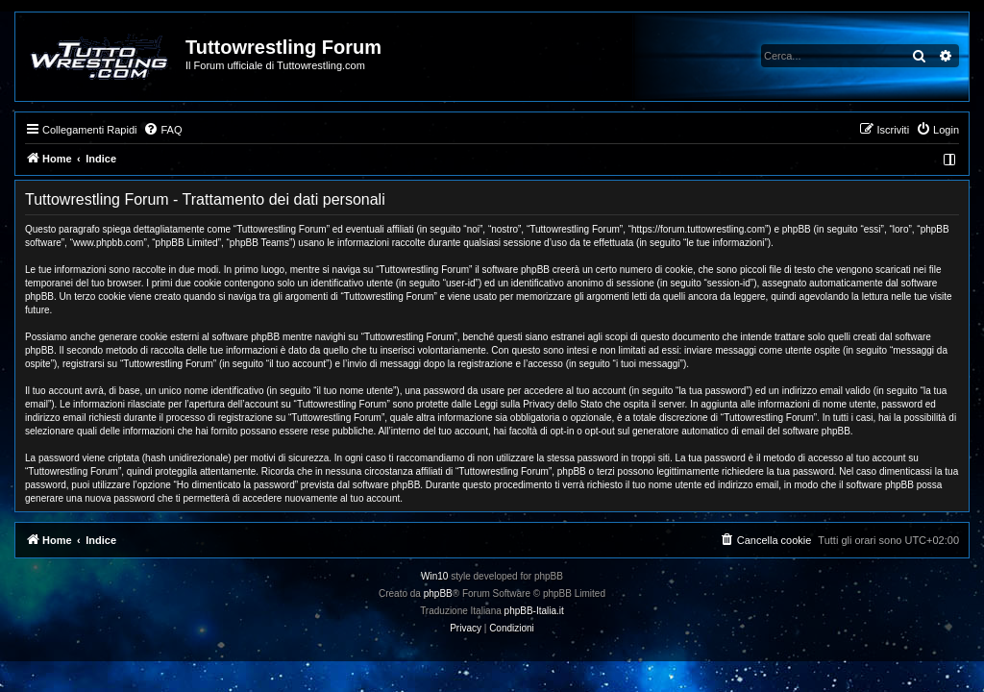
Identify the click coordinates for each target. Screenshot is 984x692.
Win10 (434, 576)
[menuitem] (162, 129)
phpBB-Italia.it (534, 611)
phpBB (438, 593)
